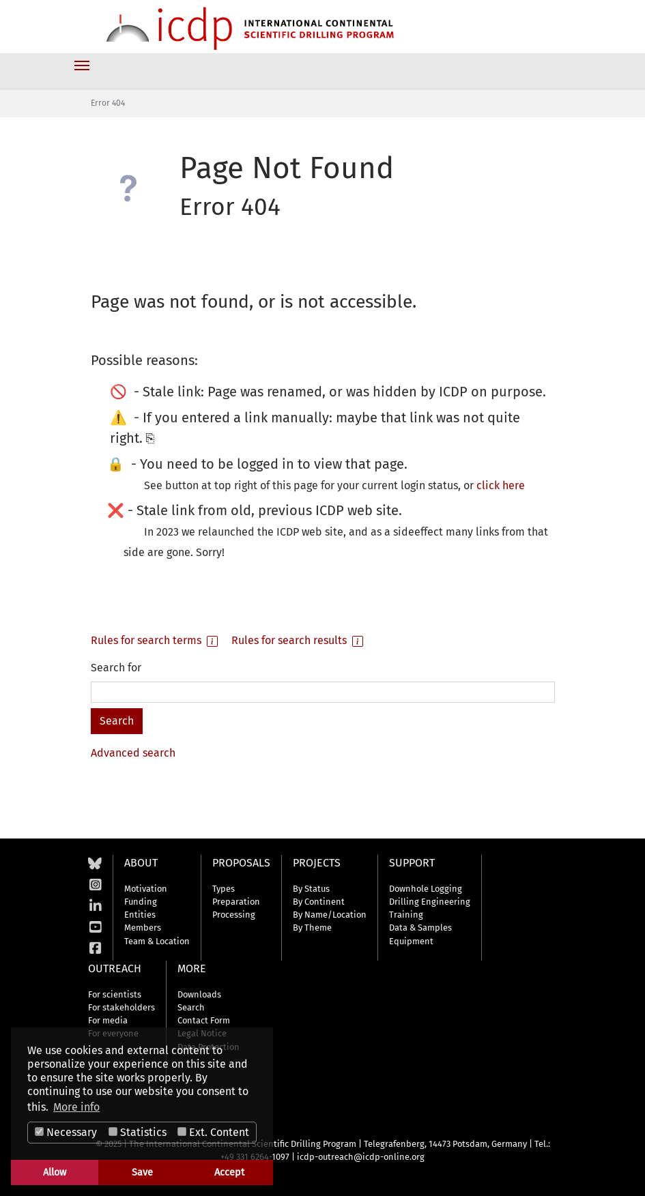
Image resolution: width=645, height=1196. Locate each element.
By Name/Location (330, 914)
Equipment (411, 941)
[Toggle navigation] (82, 65)
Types (223, 889)
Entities (140, 914)
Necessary (66, 1132)
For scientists (114, 994)
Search (191, 1007)
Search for (116, 667)
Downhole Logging (425, 889)
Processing (233, 914)
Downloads (199, 994)
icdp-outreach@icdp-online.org (361, 1157)
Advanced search (133, 752)
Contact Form (203, 1020)
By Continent (319, 901)
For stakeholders (121, 1007)
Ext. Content (213, 1132)
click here (500, 485)
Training (406, 914)
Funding (140, 901)
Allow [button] (54, 1172)
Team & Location (157, 941)
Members (142, 927)
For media (108, 1020)
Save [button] (142, 1172)
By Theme (312, 927)
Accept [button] (229, 1172)
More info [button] (76, 1106)
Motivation (145, 889)
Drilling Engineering (429, 901)
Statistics (138, 1132)
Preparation (236, 901)
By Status (311, 889)
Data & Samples (420, 927)
